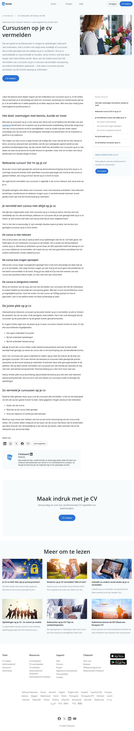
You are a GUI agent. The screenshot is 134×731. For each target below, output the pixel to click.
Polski (64, 696)
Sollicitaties (7, 670)
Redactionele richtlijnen (93, 670)
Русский (87, 699)
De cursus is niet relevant (106, 122)
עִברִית (109, 699)
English (62, 692)
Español (84, 692)
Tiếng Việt (36, 699)
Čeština (55, 699)
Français (108, 692)
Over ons (87, 661)
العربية (53, 703)
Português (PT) (87, 696)
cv (28, 122)
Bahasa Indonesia (30, 692)
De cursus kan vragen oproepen (109, 126)
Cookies (59, 677)
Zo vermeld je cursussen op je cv (107, 142)
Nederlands (45, 696)
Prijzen (69, 3)
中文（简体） (64, 703)
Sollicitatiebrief (8, 664)
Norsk (56, 696)
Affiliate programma (92, 667)
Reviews (86, 664)
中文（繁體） (78, 703)
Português (73, 696)
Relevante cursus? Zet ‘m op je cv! (108, 111)
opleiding (6, 125)
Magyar (34, 696)
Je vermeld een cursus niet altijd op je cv (110, 118)
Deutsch (52, 692)
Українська (99, 699)
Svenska (25, 699)
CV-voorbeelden (36, 664)
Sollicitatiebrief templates (35, 672)
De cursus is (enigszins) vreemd (109, 130)
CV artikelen (7, 16)
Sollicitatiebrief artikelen (40, 677)
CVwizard (70, 726)
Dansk (43, 692)
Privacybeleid (62, 674)
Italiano (25, 696)
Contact (59, 664)
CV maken (6, 661)
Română (100, 696)
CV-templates (35, 661)
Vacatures (6, 667)
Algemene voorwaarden (66, 670)
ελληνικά (65, 699)
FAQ (81, 3)
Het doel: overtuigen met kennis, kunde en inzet (111, 104)
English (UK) (73, 692)
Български (76, 699)
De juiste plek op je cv (103, 136)
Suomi (109, 696)
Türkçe (46, 699)
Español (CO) (96, 692)
